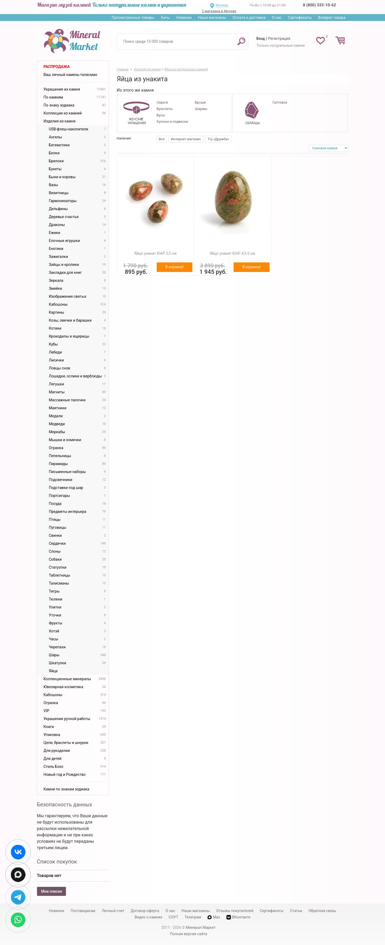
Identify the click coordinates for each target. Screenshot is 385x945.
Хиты (165, 17)
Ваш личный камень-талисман (70, 75)
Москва (222, 5)
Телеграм (193, 917)
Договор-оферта (145, 911)
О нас (276, 17)
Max (214, 917)
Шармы (201, 109)
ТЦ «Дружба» (218, 139)
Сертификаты (300, 17)
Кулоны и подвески (172, 122)
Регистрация (279, 38)
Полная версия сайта (188, 934)
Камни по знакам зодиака (66, 789)
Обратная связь (322, 911)
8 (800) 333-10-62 (319, 5)
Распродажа (57, 67)
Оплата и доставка (249, 17)
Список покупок (57, 861)
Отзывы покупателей (234, 911)
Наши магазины (212, 17)
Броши (200, 102)
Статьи (296, 911)
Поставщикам (83, 911)
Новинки (184, 17)
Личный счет (113, 911)
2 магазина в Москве (219, 11)
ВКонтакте (238, 917)
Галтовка (279, 102)
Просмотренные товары (133, 17)
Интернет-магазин (186, 139)
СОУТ (173, 917)
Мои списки (51, 891)
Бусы (161, 115)
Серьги (162, 102)
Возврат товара (332, 17)
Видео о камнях (148, 917)
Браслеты (165, 109)
